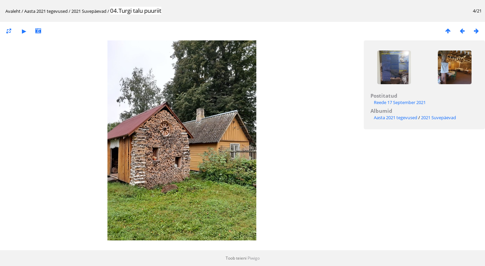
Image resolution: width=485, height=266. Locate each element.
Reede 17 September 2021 (400, 102)
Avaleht (13, 11)
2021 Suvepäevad (88, 11)
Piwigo (254, 258)
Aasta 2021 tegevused (46, 11)
